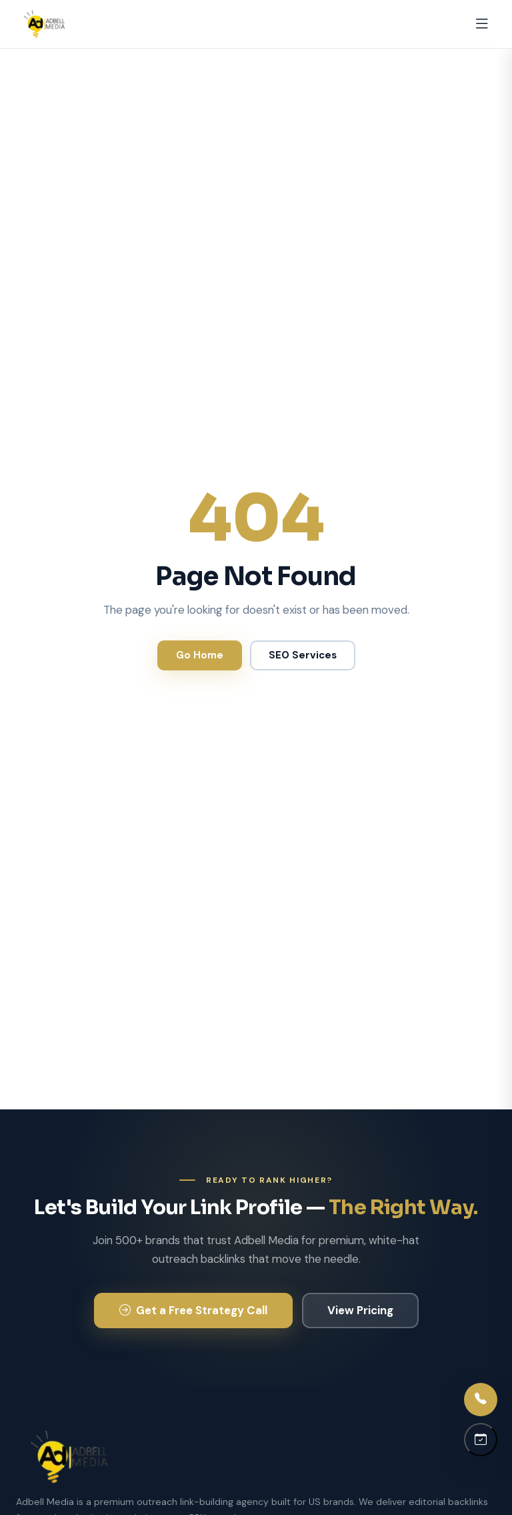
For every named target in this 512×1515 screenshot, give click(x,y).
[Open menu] (482, 24)
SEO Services (303, 655)
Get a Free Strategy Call (193, 1310)
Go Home (199, 655)
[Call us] (480, 1399)
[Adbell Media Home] (44, 24)
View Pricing (360, 1310)
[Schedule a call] (480, 1439)
